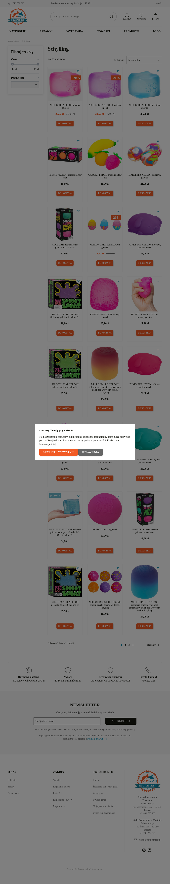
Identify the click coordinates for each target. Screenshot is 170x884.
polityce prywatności (95, 440)
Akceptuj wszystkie (58, 452)
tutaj (53, 444)
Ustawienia (90, 452)
